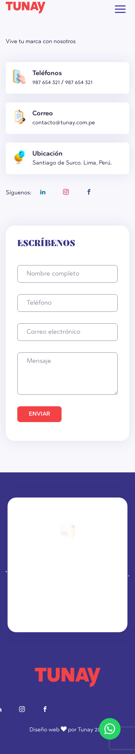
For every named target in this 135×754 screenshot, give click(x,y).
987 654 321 (46, 82)
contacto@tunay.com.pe (63, 123)
